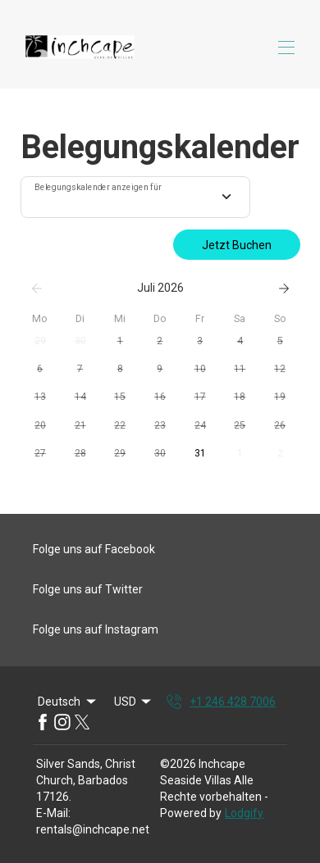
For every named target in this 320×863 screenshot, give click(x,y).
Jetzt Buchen (237, 245)
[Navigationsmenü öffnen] (286, 47)
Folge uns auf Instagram (95, 629)
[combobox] (135, 197)
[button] (41, 342)
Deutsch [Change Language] (68, 701)
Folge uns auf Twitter (88, 589)
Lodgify (244, 813)
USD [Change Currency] (134, 701)
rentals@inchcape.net (92, 829)
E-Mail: (53, 813)
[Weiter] (283, 288)
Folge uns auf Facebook (94, 549)
